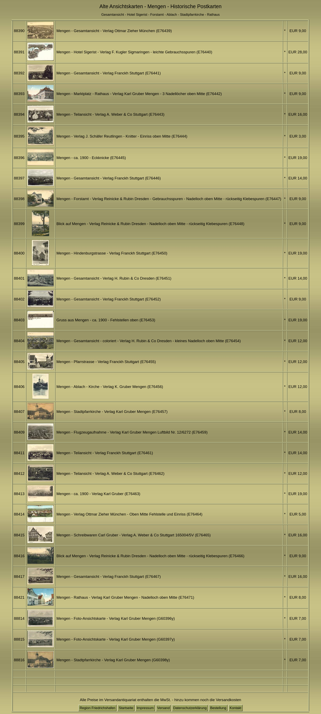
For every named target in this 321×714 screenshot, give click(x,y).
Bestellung (218, 708)
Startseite (126, 708)
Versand (163, 708)
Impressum (145, 708)
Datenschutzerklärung (190, 708)
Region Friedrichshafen (97, 708)
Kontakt (235, 708)
